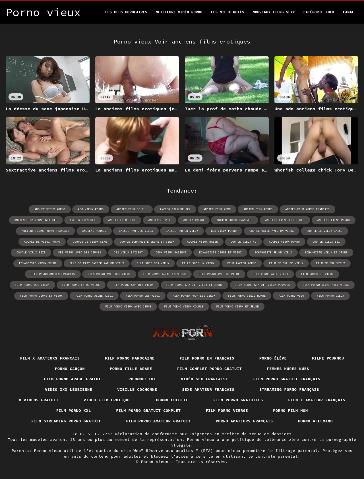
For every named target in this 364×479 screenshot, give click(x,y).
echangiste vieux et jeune (326, 252)
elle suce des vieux (153, 263)
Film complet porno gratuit (209, 368)
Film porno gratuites (238, 399)
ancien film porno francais (307, 209)
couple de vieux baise (324, 231)
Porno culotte (172, 399)
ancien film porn (217, 209)
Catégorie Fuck (318, 12)
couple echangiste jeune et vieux (147, 241)
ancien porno (193, 220)
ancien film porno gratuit (36, 220)
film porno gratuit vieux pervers (262, 285)
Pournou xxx (142, 378)
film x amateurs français (50, 358)
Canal (348, 12)
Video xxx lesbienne (68, 389)
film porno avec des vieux (109, 274)
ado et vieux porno (49, 209)
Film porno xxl (73, 410)
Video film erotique (107, 399)
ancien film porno (257, 209)
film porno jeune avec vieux (326, 285)
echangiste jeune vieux (273, 252)
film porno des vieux (32, 285)
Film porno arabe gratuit (74, 378)
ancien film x (159, 220)
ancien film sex (83, 220)
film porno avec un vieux (219, 274)
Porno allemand (315, 421)
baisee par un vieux (182, 231)
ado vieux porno (91, 209)
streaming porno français (289, 389)
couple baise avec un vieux (271, 231)
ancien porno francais (235, 220)
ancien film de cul (131, 209)
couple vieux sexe (31, 252)
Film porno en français (206, 358)
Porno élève (273, 358)
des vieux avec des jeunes (79, 252)
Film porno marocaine (129, 358)
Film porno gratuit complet (148, 410)
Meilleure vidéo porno (179, 12)
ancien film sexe (122, 220)
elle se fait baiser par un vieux (96, 263)
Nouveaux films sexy (274, 12)
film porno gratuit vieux (133, 285)
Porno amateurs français (244, 421)
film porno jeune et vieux (41, 296)
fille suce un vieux (198, 263)
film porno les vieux (143, 296)
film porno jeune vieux (94, 296)
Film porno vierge (227, 410)
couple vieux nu (243, 241)
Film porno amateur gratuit (158, 421)
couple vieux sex (326, 241)
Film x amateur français (316, 399)
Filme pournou (328, 358)
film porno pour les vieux (194, 296)
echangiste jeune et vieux (220, 252)
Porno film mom (290, 410)
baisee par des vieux (136, 231)
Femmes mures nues (288, 368)
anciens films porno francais (45, 231)
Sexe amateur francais (208, 389)
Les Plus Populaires (126, 12)
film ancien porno (241, 263)
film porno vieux (330, 296)
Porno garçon (70, 368)
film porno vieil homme (247, 296)
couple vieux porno (284, 241)
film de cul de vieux (286, 263)
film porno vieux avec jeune (128, 306)
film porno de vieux (317, 274)
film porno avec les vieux (164, 274)
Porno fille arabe (131, 368)
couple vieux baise (202, 241)
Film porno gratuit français (286, 378)
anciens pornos (94, 231)
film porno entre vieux (81, 285)
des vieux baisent (128, 252)
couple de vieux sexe (90, 241)
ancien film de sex (175, 209)
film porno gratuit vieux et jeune (194, 285)
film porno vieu (291, 296)
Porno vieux (156, 461)
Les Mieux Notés (227, 12)
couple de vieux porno (42, 241)
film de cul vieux (330, 263)
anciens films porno (333, 220)
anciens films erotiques (285, 220)
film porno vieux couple (183, 306)
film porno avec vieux (270, 274)
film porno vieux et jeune (237, 306)
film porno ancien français (53, 274)
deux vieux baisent (171, 252)
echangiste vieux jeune (38, 263)
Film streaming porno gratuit (66, 421)
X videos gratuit (39, 399)
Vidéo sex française (204, 378)
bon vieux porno (224, 231)
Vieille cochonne (137, 389)
